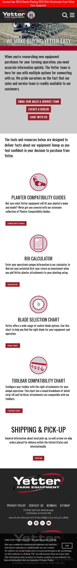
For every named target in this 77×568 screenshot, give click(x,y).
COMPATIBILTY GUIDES (16, 223)
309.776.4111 (14, 517)
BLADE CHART (13, 345)
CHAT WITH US (38, 117)
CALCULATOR (13, 284)
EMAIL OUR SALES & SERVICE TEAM (38, 101)
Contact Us (36, 505)
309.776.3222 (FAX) (59, 517)
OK (67, 545)
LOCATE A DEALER (38, 109)
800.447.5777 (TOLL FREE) (35, 517)
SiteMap (65, 505)
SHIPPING (38, 458)
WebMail (52, 505)
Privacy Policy (16, 505)
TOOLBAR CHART (14, 410)
